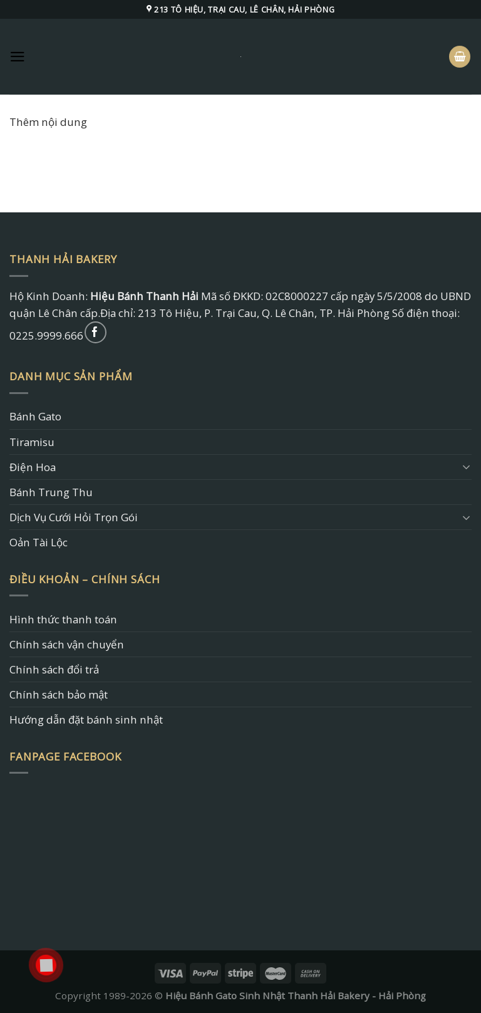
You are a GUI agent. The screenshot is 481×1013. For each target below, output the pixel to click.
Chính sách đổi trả (54, 669)
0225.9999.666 (46, 335)
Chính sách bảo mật (58, 694)
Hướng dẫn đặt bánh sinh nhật (86, 719)
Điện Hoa (32, 467)
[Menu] (17, 57)
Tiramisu (31, 442)
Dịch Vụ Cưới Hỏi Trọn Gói (73, 517)
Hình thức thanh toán (63, 619)
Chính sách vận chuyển (66, 644)
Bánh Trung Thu (51, 492)
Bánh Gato (35, 416)
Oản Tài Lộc (38, 542)
